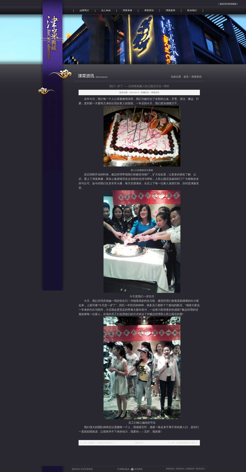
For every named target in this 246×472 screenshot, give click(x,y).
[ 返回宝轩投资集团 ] (228, 4)
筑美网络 (138, 469)
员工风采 (106, 10)
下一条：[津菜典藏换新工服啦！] (183, 443)
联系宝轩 (200, 469)
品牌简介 (84, 10)
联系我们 (192, 10)
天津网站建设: (125, 469)
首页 (186, 76)
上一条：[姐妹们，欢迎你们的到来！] (97, 443)
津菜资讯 (149, 10)
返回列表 (139, 443)
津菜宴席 (170, 10)
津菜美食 (127, 10)
